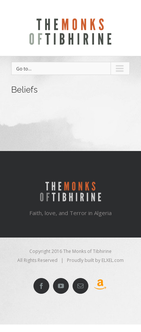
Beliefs (24, 89)
